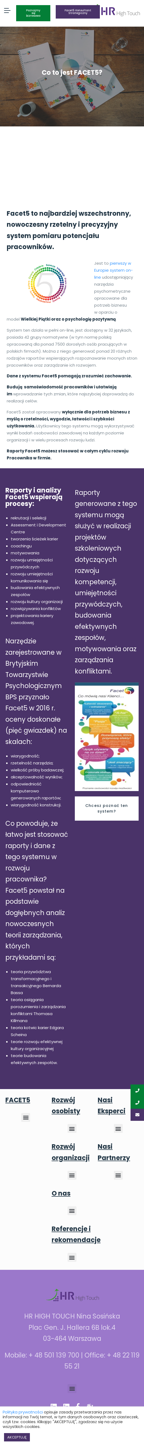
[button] (25, 1117)
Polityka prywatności (23, 1412)
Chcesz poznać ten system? (106, 808)
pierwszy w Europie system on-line (113, 270)
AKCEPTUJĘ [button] (17, 1437)
